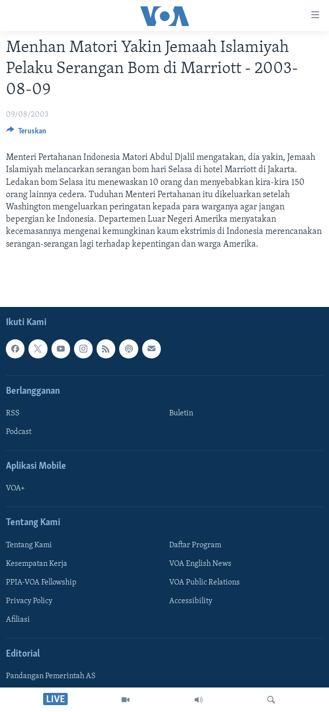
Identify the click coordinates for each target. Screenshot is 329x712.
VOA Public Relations (204, 582)
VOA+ (15, 488)
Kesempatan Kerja (36, 564)
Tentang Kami (29, 545)
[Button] (26, 133)
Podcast (18, 432)
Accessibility (190, 601)
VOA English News (200, 564)
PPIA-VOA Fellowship (41, 582)
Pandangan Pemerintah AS (51, 676)
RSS (13, 413)
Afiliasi (18, 620)
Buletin (181, 413)
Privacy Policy (29, 601)
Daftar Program (195, 545)
